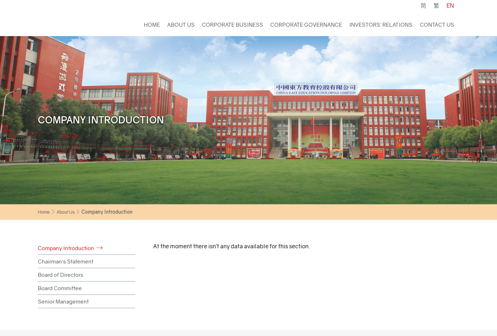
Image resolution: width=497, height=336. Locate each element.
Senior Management (63, 301)
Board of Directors (60, 274)
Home (152, 24)
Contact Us (437, 24)
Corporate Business (232, 24)
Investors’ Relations (380, 24)
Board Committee (60, 288)
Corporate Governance (306, 24)
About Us (181, 24)
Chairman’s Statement (65, 261)
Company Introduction (66, 248)
